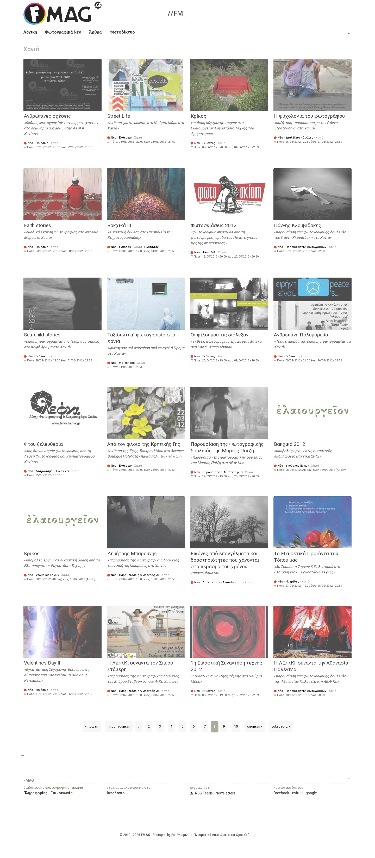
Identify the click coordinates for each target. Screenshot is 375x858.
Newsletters (225, 793)
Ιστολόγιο (116, 793)
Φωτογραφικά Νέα (63, 32)
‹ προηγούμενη (119, 726)
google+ (312, 793)
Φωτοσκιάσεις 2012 (213, 225)
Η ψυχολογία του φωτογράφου (309, 116)
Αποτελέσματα (232, 582)
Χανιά (55, 143)
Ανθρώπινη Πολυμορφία (301, 335)
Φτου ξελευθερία (43, 444)
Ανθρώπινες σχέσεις (47, 116)
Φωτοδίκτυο (122, 32)
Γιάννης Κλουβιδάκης (297, 225)
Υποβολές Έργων (297, 465)
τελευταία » (280, 726)
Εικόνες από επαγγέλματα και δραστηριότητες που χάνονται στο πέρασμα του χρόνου (225, 559)
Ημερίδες (292, 581)
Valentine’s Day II (42, 663)
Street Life (118, 116)
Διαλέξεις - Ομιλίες (299, 137)
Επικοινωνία (62, 793)
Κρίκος (198, 116)
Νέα (30, 143)
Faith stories (37, 225)
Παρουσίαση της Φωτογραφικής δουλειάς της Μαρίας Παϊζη (227, 447)
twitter (297, 793)
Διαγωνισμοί (45, 471)
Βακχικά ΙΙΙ (119, 225)
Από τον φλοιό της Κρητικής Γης (143, 444)
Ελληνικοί (62, 471)
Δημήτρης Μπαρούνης (132, 553)
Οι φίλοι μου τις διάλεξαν (219, 335)
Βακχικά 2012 (289, 444)
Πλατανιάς (151, 247)
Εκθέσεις (42, 143)
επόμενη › (254, 726)
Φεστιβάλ (209, 252)
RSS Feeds (204, 793)
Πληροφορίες (35, 793)
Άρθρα (95, 32)
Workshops (127, 363)
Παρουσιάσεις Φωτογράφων (306, 247)
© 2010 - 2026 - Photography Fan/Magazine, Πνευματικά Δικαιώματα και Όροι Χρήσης (187, 835)
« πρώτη (91, 726)
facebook (281, 793)
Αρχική (30, 32)
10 (236, 726)
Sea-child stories (42, 335)
